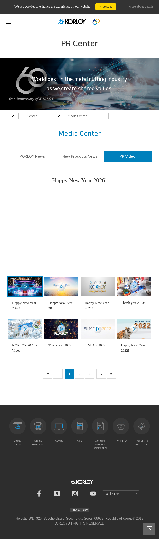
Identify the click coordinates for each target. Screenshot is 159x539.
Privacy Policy (80, 509)
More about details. (141, 6)
